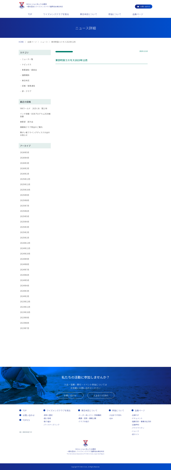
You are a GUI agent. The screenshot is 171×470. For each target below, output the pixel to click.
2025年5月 (24, 216)
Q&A (111, 418)
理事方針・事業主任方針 (141, 421)
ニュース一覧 (27, 59)
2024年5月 (24, 280)
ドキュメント (137, 418)
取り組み (47, 421)
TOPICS (26, 420)
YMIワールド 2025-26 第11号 (33, 108)
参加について (114, 14)
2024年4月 (24, 285)
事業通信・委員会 (29, 69)
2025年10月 (25, 189)
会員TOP (135, 415)
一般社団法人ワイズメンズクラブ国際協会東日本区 (44, 5)
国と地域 (47, 418)
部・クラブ (26, 91)
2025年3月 (24, 227)
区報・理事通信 (28, 85)
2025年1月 (24, 237)
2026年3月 (24, 163)
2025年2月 (24, 232)
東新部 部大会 (26, 121)
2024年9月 (24, 259)
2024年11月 (25, 248)
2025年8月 (24, 200)
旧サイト (135, 434)
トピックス (26, 64)
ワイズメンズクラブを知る (56, 14)
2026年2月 (24, 168)
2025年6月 (24, 211)
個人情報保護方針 (25, 432)
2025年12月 (25, 179)
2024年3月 (24, 291)
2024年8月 (24, 264)
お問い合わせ (145, 6)
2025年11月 (25, 184)
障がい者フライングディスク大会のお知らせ (35, 133)
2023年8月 (24, 323)
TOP (30, 14)
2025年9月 (24, 195)
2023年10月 (25, 312)
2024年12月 (25, 243)
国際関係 (25, 75)
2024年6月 (24, 275)
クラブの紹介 (84, 421)
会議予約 (135, 424)
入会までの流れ (100, 395)
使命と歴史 (48, 415)
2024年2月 (24, 296)
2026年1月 (24, 173)
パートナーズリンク (51, 424)
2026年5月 (24, 152)
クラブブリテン (138, 428)
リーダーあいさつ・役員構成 (90, 415)
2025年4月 (24, 221)
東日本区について (88, 14)
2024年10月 (25, 253)
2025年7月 (24, 205)
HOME (21, 41)
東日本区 (25, 80)
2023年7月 (24, 328)
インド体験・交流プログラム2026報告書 (35, 115)
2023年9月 (24, 317)
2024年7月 (24, 269)
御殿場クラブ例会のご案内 (31, 127)
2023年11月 (25, 307)
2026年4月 (24, 157)
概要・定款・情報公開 (87, 418)
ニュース (135, 431)
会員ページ (137, 14)
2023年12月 (25, 301)
